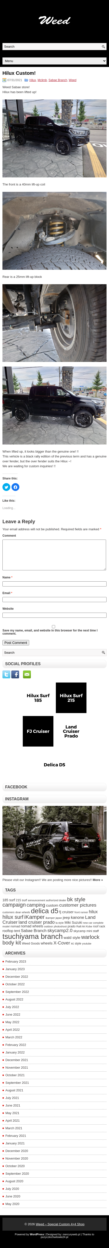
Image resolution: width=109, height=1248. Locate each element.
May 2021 (12, 1119)
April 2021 (12, 1126)
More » (98, 886)
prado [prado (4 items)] (71, 932)
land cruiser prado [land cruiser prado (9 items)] (37, 928)
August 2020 (14, 1187)
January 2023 (15, 975)
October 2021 (15, 1081)
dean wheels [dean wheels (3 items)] (22, 918)
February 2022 (15, 1051)
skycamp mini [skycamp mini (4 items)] (82, 937)
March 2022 (13, 1043)
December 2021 (16, 1066)
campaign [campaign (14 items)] (14, 911)
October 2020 (15, 1172)
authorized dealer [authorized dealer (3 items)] (56, 906)
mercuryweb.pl (71, 1240)
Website (8, 614)
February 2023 (15, 967)
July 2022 (12, 1013)
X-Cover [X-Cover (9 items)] (61, 948)
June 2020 (12, 1202)
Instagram (17, 805)
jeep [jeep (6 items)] (66, 923)
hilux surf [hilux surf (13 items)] (12, 923)
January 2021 (15, 1149)
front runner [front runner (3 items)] (81, 918)
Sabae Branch (57, 80)
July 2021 (12, 1104)
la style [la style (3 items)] (60, 928)
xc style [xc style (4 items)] (76, 949)
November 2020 (16, 1164)
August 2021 (14, 1096)
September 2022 (17, 997)
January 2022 (15, 1058)
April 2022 (12, 1035)
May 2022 (12, 1028)
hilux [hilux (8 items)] (93, 917)
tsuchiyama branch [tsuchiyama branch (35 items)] (32, 942)
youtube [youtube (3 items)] (86, 949)
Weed (72, 80)
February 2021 (15, 1141)
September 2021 (17, 1088)
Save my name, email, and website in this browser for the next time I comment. (49, 638)
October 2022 (15, 990)
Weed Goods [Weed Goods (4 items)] (31, 949)
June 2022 (12, 1020)
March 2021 (13, 1134)
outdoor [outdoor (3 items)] (48, 932)
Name (7, 583)
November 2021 (16, 1073)
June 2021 (12, 1111)
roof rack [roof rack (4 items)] (99, 932)
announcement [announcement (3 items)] (36, 906)
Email (7, 599)
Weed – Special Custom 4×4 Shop (60, 1230)
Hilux (32, 80)
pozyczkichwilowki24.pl (54, 1242)
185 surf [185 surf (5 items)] (8, 906)
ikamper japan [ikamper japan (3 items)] (54, 923)
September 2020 (17, 1179)
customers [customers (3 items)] (8, 918)
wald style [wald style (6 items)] (72, 943)
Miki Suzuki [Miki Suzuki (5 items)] (73, 928)
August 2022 (14, 1005)
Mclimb (42, 80)
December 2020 (16, 1157)
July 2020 (12, 1194)
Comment (9, 535)
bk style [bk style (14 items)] (76, 905)
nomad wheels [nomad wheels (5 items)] (32, 932)
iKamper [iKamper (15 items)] (34, 923)
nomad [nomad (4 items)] (15, 932)
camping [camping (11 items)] (36, 910)
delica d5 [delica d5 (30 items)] (44, 917)
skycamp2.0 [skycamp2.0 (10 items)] (60, 936)
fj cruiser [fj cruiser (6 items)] (66, 918)
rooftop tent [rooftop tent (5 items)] (11, 937)
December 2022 (16, 982)
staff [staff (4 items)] (96, 937)
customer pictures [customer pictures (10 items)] (78, 910)
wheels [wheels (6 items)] (46, 949)
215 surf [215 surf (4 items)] (21, 906)
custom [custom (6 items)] (52, 911)
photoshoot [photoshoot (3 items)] (60, 932)
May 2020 (12, 1210)
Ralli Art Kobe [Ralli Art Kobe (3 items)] (84, 932)
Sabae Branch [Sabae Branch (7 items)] (34, 936)
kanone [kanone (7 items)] (77, 923)
